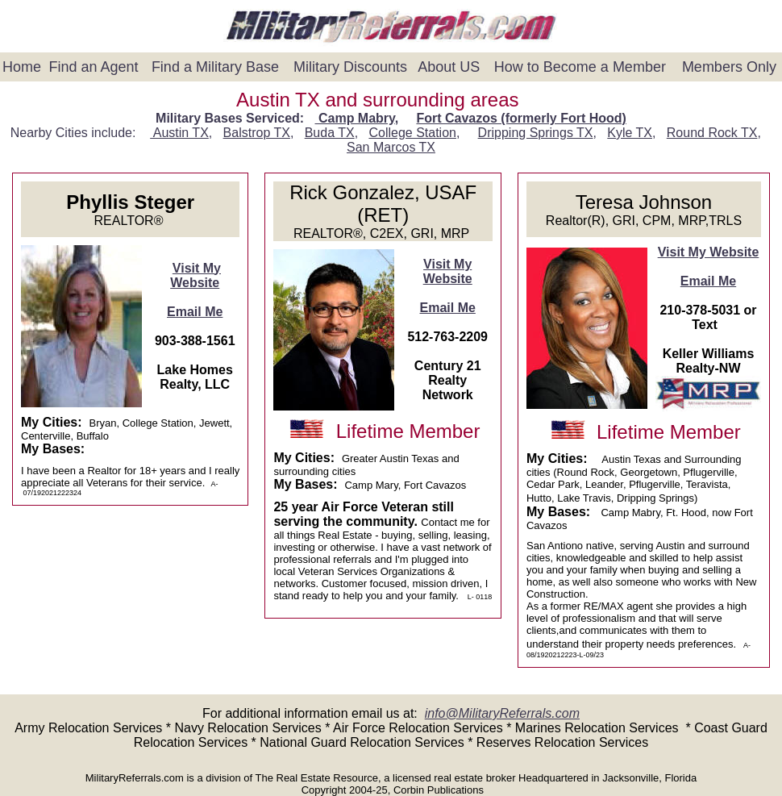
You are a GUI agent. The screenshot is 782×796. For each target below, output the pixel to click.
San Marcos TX (391, 147)
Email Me (195, 312)
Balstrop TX (256, 133)
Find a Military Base (215, 67)
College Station (412, 133)
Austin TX (179, 133)
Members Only (729, 67)
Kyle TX (629, 133)
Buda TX (330, 133)
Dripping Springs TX (535, 133)
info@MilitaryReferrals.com (502, 713)
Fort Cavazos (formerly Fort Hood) (521, 118)
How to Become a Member (580, 67)
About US (449, 67)
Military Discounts (350, 67)
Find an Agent (94, 67)
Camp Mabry (355, 118)
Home (21, 67)
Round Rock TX (712, 133)
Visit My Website (195, 275)
